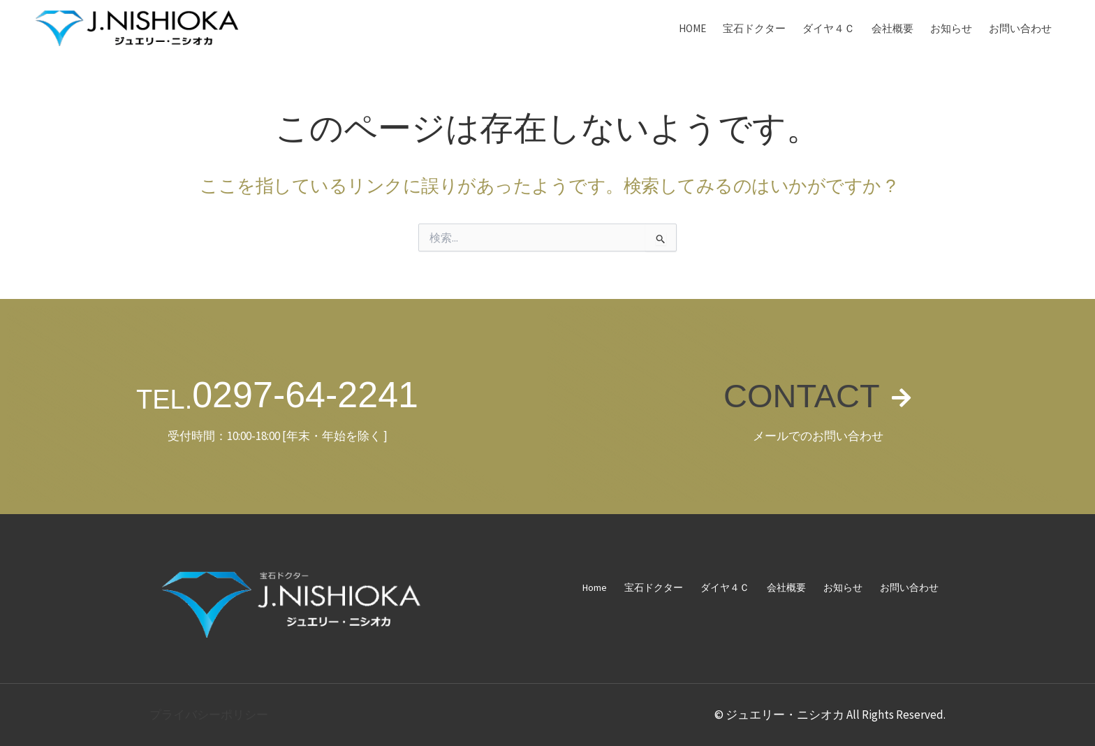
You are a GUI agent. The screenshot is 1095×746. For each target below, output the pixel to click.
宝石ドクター (754, 28)
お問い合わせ (1020, 28)
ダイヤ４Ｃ (828, 28)
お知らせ (951, 28)
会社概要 (892, 28)
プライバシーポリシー (208, 714)
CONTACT (800, 394)
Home (692, 28)
